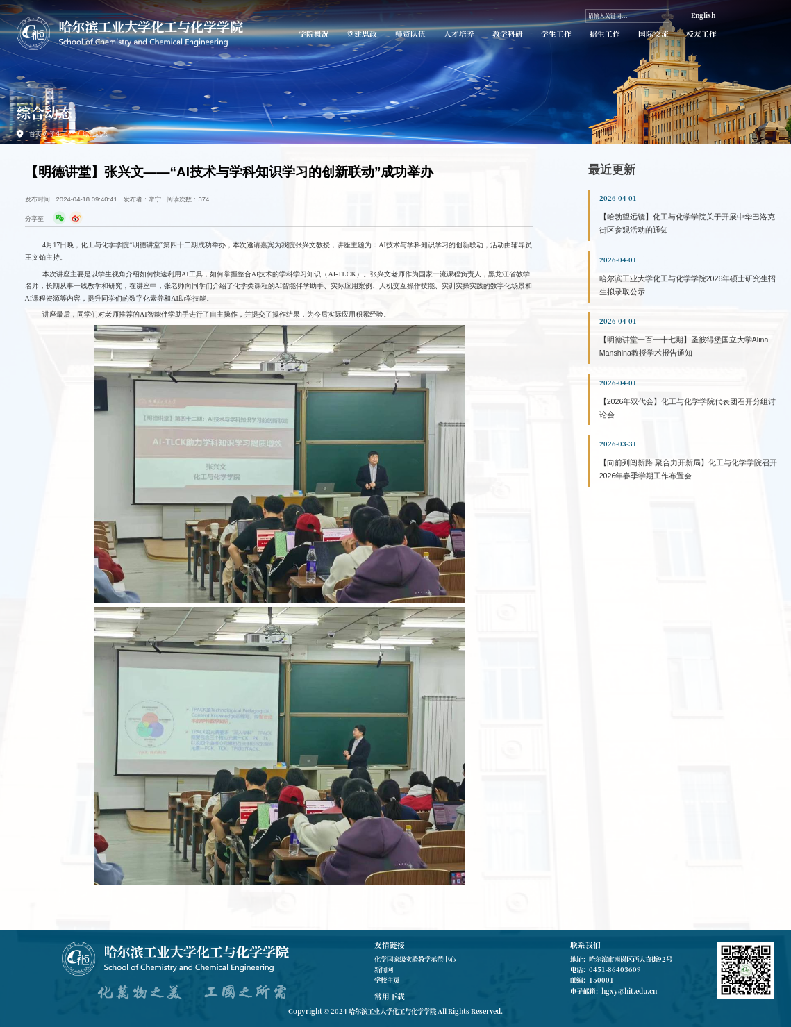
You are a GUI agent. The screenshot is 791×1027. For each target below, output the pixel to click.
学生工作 (556, 34)
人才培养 (459, 34)
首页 (35, 133)
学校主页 (386, 980)
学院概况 (314, 34)
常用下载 (389, 996)
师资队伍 (410, 34)
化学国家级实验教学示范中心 (415, 959)
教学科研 (507, 34)
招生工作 (605, 34)
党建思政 (362, 34)
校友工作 (701, 34)
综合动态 (95, 133)
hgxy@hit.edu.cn (629, 991)
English (703, 15)
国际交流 (653, 34)
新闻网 (383, 969)
